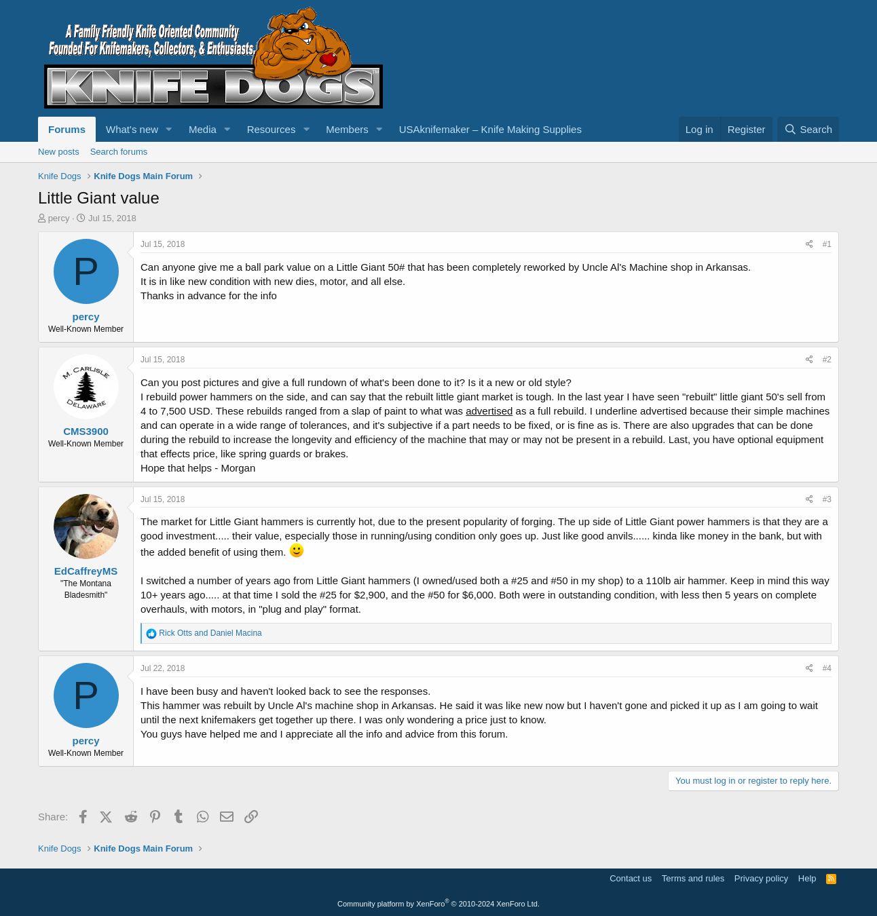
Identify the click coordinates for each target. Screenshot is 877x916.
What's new (132, 129)
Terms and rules (693, 878)
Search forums (119, 152)
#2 (827, 359)
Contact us (631, 878)
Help (807, 878)
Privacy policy (761, 878)
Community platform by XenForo (438, 904)
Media (203, 129)
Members (347, 129)
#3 (827, 499)
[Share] (809, 244)
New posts (58, 152)
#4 (827, 668)
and (210, 633)
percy (59, 218)
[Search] (808, 129)
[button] (169, 129)
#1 (827, 244)
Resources (271, 129)
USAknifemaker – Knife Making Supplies (490, 129)
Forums (67, 129)
